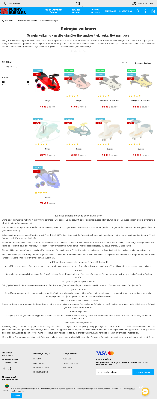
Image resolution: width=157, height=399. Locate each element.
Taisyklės (67, 359)
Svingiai (54, 20)
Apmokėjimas (38, 363)
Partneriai (67, 367)
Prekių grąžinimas (40, 372)
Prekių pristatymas (41, 367)
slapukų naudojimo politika (32, 387)
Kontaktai (37, 359)
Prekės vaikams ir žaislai (27, 20)
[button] (144, 63)
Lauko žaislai (44, 20)
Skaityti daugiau (78, 51)
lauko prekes (78, 332)
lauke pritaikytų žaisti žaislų (141, 337)
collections (10, 20)
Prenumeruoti (143, 372)
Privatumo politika (70, 363)
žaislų (91, 326)
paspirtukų (116, 337)
